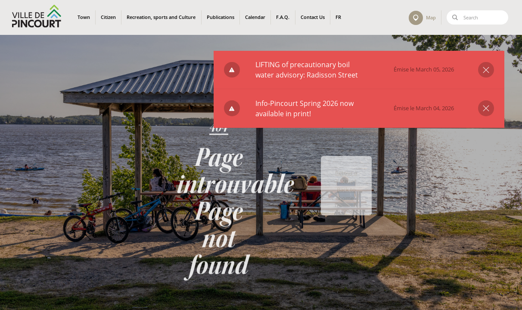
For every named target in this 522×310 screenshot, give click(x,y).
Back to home (346, 207)
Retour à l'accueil (346, 190)
